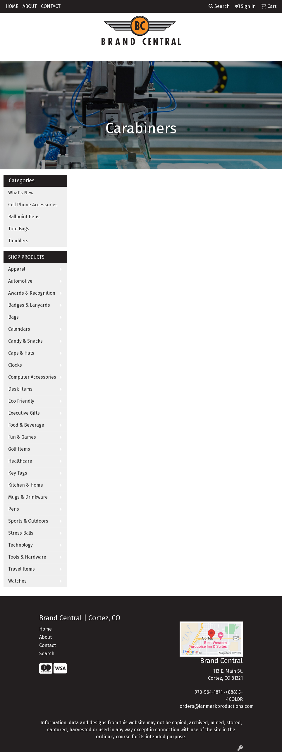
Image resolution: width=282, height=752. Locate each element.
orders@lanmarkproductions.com (217, 706)
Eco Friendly (21, 401)
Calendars (19, 329)
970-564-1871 (209, 692)
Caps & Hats (21, 353)
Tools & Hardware (27, 557)
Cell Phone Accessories (33, 204)
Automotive (20, 281)
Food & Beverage (26, 425)
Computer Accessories (32, 377)
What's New (20, 192)
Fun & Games (22, 437)
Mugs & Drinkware (28, 497)
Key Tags (17, 473)
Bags (13, 317)
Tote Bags (18, 228)
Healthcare (20, 461)
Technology (20, 545)
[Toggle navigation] (9, 54)
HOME (12, 6)
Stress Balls (20, 533)
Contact (47, 645)
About (45, 637)
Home (45, 629)
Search (219, 6)
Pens (13, 509)
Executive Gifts (24, 413)
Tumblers (18, 240)
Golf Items (19, 449)
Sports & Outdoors (28, 521)
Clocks (15, 365)
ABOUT (30, 6)
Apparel (16, 269)
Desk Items (20, 389)
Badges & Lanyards (29, 305)
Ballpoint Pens (23, 216)
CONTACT (51, 6)
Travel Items (21, 569)
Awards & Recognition (31, 293)
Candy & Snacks (25, 341)
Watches (17, 581)
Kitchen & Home (25, 485)
